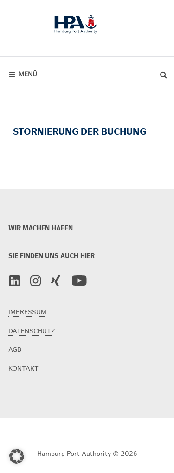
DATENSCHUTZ (31, 331)
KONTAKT (23, 369)
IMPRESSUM (27, 312)
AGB (14, 350)
